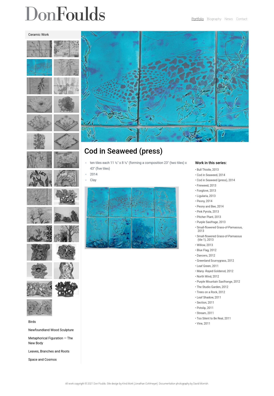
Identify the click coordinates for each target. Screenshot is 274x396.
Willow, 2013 (204, 245)
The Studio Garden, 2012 (211, 287)
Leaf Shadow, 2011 (208, 297)
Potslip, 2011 (204, 308)
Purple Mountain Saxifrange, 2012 (217, 281)
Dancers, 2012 (205, 255)
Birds (32, 322)
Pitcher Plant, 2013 (208, 217)
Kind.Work (127, 383)
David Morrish (200, 383)
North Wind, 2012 (207, 276)
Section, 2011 (204, 302)
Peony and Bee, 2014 (209, 206)
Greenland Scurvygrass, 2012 (214, 260)
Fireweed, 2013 (205, 185)
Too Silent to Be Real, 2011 (213, 318)
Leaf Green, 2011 (207, 266)
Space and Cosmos (42, 359)
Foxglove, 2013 (205, 190)
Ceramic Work (38, 35)
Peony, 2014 (203, 201)
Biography (214, 19)
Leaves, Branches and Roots (49, 351)
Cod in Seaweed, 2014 (210, 175)
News (229, 19)
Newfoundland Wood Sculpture (51, 330)
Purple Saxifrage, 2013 (210, 222)
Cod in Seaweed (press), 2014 (215, 180)
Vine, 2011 (202, 323)
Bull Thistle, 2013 (207, 169)
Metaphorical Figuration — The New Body (50, 340)
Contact (241, 19)
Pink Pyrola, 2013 (207, 211)
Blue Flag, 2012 (205, 250)
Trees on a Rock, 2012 (210, 292)
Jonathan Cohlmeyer (146, 383)
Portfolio (197, 19)
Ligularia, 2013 (205, 196)
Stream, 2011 (204, 313)
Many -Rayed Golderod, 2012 (214, 271)
